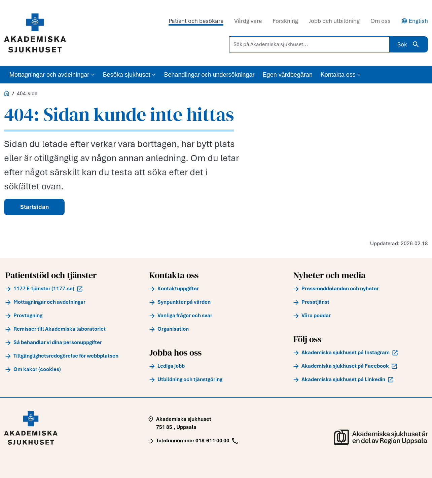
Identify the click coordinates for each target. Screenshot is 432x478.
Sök (408, 44)
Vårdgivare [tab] (248, 21)
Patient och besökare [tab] (196, 21)
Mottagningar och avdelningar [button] (52, 74)
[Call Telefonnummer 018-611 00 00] (193, 441)
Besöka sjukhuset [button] (129, 74)
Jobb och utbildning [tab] (334, 21)
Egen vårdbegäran (288, 74)
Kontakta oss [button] (341, 74)
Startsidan (34, 207)
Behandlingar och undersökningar (209, 74)
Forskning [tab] (285, 21)
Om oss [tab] (380, 21)
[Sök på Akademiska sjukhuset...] (309, 44)
